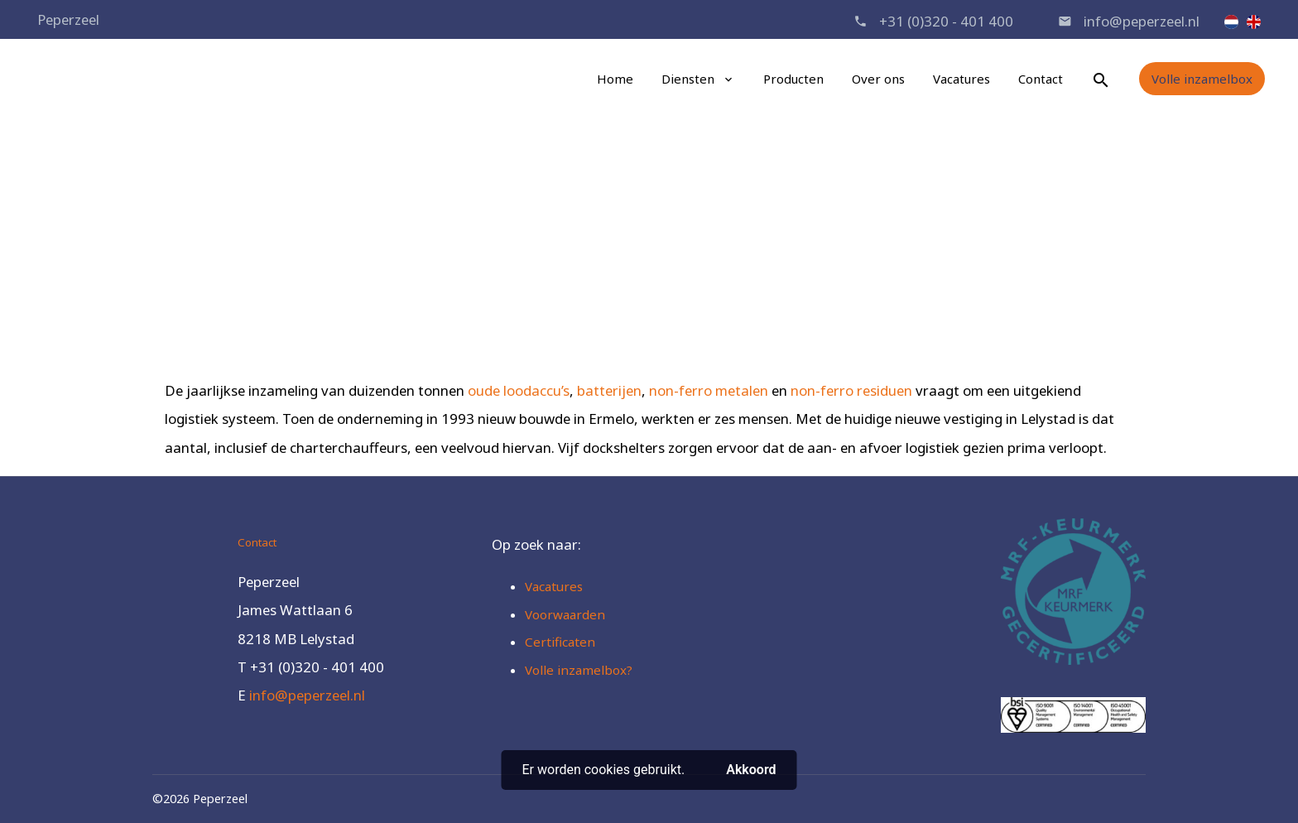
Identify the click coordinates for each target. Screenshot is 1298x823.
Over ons (878, 78)
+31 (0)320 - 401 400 (946, 21)
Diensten (687, 78)
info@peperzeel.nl (1141, 21)
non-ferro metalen (708, 390)
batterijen (609, 390)
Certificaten (560, 641)
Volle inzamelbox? (578, 670)
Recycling (673, 253)
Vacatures (961, 78)
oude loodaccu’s (519, 390)
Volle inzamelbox (1201, 78)
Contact (1040, 78)
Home (615, 78)
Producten (793, 78)
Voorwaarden (565, 614)
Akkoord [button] (751, 769)
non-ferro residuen (851, 390)
